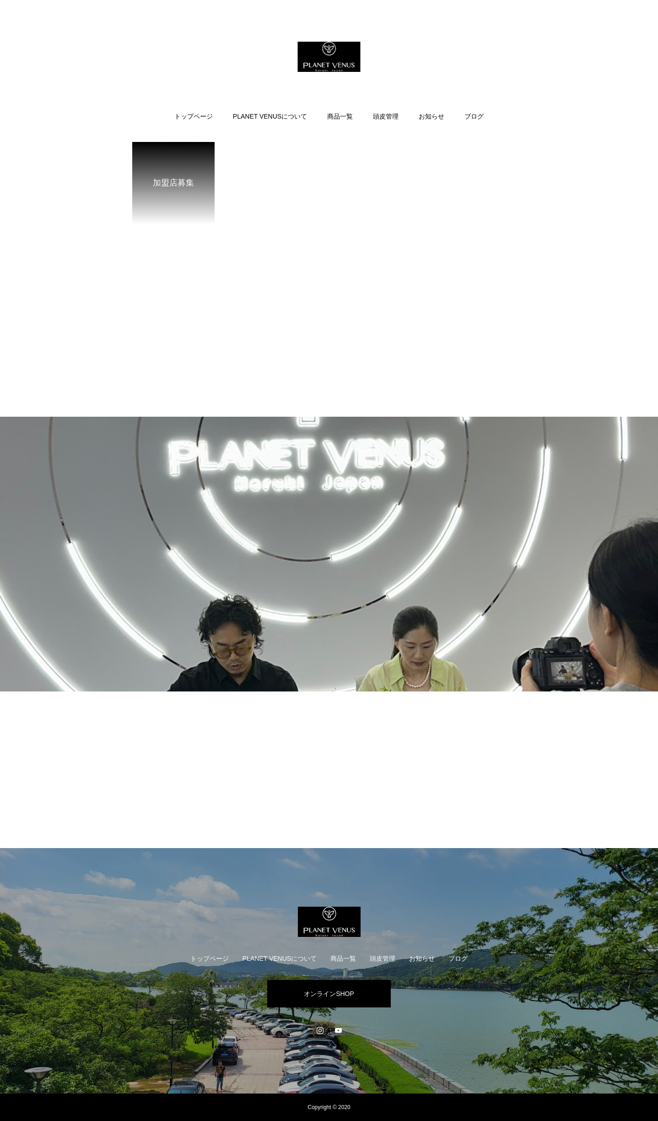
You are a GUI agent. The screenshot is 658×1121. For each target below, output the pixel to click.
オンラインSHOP (329, 993)
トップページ (193, 116)
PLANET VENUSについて (270, 116)
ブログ (474, 116)
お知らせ (431, 116)
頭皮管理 (386, 116)
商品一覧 (340, 116)
